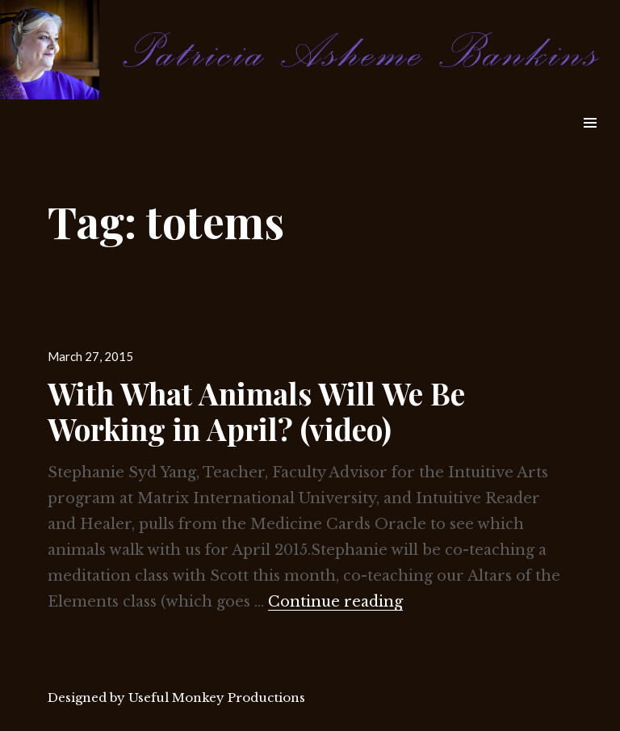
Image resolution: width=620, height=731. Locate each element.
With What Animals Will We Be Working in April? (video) (256, 410)
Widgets (590, 141)
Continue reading (335, 602)
